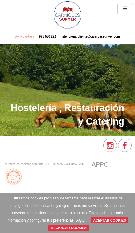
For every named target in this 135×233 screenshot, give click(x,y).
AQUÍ (80, 220)
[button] (124, 8)
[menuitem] (110, 145)
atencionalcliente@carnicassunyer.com (91, 36)
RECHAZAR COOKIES (69, 228)
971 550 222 (47, 36)
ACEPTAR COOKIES (109, 220)
